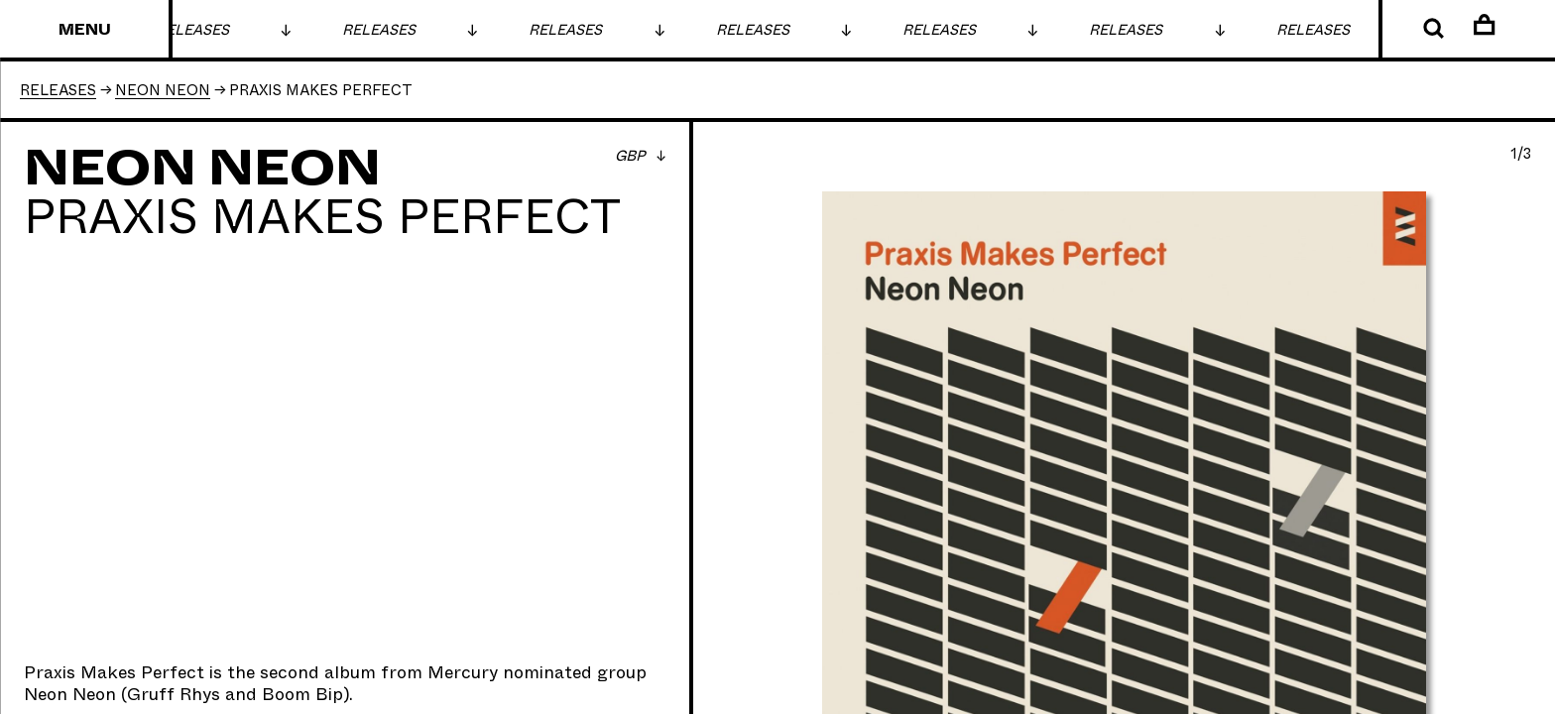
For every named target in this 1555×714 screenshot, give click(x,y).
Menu (85, 30)
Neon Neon (70, 695)
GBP (632, 156)
